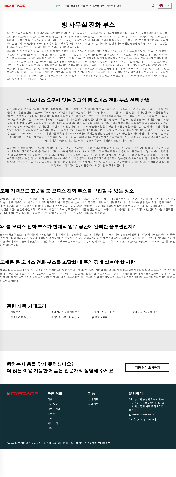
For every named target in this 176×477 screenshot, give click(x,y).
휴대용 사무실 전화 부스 (145, 311)
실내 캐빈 (93, 399)
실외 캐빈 (93, 404)
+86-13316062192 (145, 414)
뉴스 (103, 6)
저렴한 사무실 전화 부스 (104, 311)
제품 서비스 (86, 6)
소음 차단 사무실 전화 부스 (65, 311)
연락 (119, 6)
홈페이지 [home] (59, 6)
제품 (67, 6)
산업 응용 (75, 6)
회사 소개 (111, 6)
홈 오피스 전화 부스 (21, 317)
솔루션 (96, 6)
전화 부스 (16, 311)
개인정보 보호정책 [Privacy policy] (86, 443)
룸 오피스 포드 (99, 317)
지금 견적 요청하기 (147, 367)
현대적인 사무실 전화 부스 (65, 317)
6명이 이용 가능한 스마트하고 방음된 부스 (68, 140)
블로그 (106, 443)
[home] (14, 5)
